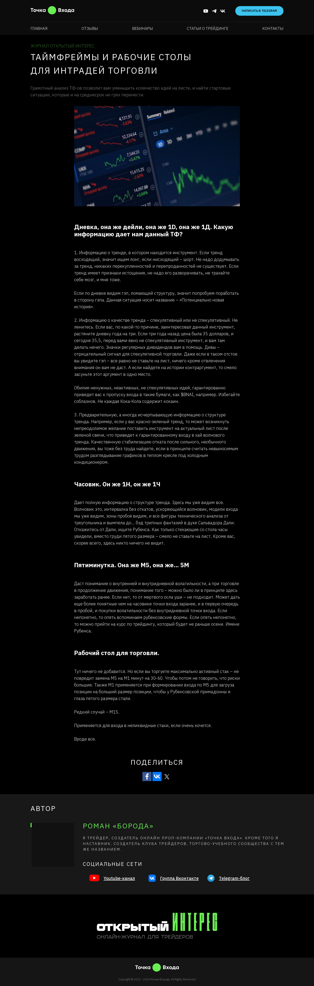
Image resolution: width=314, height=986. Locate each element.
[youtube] (205, 11)
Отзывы (90, 28)
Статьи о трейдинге (207, 28)
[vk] (222, 11)
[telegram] (214, 11)
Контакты (272, 28)
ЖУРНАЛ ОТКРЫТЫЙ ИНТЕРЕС (62, 46)
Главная (39, 28)
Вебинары (142, 28)
